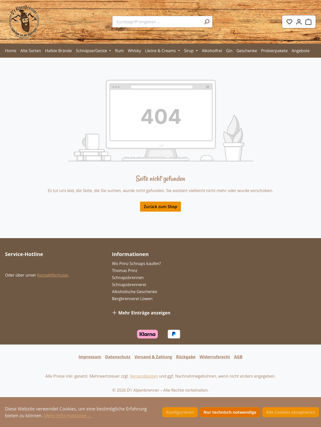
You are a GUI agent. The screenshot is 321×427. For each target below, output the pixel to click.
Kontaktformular (52, 275)
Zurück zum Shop (160, 206)
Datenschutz (117, 357)
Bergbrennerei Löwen (132, 298)
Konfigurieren (180, 412)
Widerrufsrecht (215, 357)
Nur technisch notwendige (230, 412)
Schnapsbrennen (128, 277)
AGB (238, 357)
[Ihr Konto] (299, 22)
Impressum (90, 357)
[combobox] (156, 22)
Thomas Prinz (124, 270)
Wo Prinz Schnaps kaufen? (136, 263)
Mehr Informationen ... (67, 415)
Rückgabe (186, 357)
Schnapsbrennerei (129, 284)
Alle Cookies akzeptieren (290, 412)
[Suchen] (207, 22)
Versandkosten (144, 376)
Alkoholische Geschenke (134, 291)
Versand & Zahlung (153, 357)
